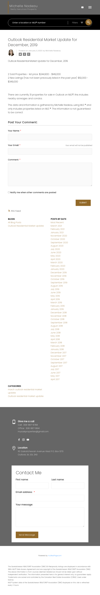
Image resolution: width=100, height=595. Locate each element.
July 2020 (55, 249)
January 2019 (57, 309)
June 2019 (56, 292)
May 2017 (55, 375)
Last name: (58, 479)
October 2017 (57, 359)
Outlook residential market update (25, 396)
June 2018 (56, 332)
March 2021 (56, 225)
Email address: (24, 492)
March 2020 (57, 262)
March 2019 (56, 302)
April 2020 (55, 259)
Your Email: (13, 145)
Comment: (13, 159)
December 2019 (59, 272)
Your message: (24, 504)
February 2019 (58, 305)
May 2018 (55, 335)
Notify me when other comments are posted (32, 192)
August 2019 (57, 285)
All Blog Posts (14, 222)
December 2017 (58, 352)
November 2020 (59, 235)
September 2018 (59, 322)
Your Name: (14, 130)
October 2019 (57, 279)
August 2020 (57, 245)
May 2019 (55, 295)
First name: (22, 479)
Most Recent (57, 222)
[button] (19, 439)
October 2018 (57, 319)
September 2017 (59, 362)
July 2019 (55, 289)
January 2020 (57, 269)
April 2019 (55, 299)
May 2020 (55, 255)
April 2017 (55, 379)
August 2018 (57, 325)
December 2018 (59, 312)
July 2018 (55, 329)
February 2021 (57, 229)
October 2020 (58, 239)
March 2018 (56, 342)
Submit (83, 202)
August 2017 (57, 366)
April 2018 (55, 339)
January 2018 (57, 349)
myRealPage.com (55, 555)
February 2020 (58, 265)
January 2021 (57, 232)
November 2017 (58, 355)
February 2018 (58, 345)
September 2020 (59, 242)
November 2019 (58, 275)
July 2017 (55, 369)
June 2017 (55, 372)
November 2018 (58, 315)
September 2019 (59, 282)
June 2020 (56, 252)
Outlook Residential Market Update (26, 225)
